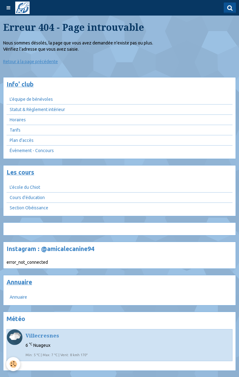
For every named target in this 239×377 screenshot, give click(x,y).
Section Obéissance (29, 207)
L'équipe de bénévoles (31, 99)
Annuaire (18, 297)
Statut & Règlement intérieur (37, 109)
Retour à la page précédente (30, 61)
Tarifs (15, 130)
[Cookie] (13, 364)
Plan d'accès (22, 140)
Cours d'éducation (27, 197)
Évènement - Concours (32, 150)
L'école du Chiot (25, 187)
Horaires (18, 119)
